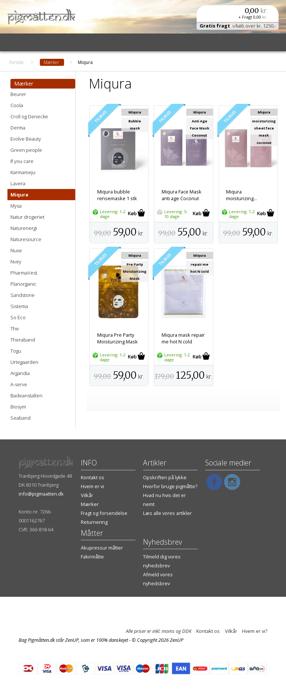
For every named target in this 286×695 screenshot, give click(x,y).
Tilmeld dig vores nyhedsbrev (162, 561)
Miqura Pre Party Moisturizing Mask (117, 338)
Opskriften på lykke (165, 477)
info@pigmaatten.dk (41, 493)
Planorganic (23, 284)
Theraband (22, 339)
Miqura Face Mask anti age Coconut (181, 195)
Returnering (94, 522)
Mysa (16, 205)
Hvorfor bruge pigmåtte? (170, 486)
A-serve (18, 384)
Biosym (18, 406)
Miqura (19, 194)
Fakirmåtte (92, 556)
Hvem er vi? (254, 631)
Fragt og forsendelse (104, 513)
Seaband (20, 417)
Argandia (20, 373)
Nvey (15, 261)
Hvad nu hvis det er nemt (164, 499)
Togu (15, 351)
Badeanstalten (26, 395)
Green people (26, 150)
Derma (17, 127)
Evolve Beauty (25, 138)
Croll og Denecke (29, 116)
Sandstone (22, 295)
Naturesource (25, 239)
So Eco (18, 317)
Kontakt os (92, 477)
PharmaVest (23, 272)
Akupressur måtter (102, 547)
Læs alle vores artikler (167, 513)
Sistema (19, 306)
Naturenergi (23, 228)
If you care (22, 161)
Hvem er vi (92, 486)
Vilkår (87, 495)
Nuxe (16, 250)
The (14, 328)
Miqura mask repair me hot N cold (183, 338)
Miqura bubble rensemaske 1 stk (117, 195)
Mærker (90, 504)
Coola (16, 105)
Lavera (17, 183)
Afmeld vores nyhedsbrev (158, 579)
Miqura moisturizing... (241, 195)
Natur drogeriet (27, 217)
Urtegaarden (24, 362)
